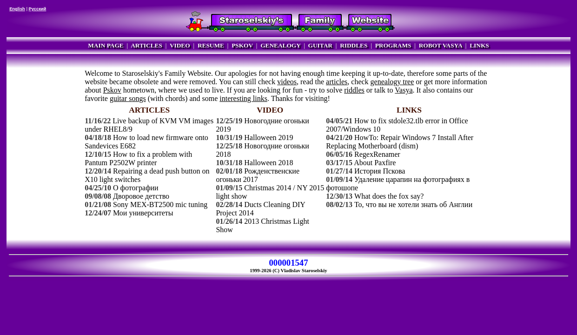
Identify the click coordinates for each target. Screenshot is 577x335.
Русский (37, 9)
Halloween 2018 (268, 163)
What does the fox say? (389, 196)
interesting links (243, 98)
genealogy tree (392, 82)
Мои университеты (143, 213)
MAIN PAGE (105, 45)
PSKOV (242, 45)
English (17, 9)
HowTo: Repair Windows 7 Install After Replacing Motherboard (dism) (399, 142)
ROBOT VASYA (440, 45)
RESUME (211, 45)
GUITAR (320, 45)
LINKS (479, 45)
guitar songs (128, 98)
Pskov (112, 90)
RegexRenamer (377, 154)
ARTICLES (146, 45)
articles (336, 82)
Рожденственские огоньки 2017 (257, 175)
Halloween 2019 (268, 137)
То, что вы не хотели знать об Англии (413, 204)
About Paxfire (375, 163)
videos (287, 82)
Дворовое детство (141, 196)
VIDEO (180, 45)
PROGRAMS (393, 45)
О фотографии (136, 188)
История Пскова (379, 171)
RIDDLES (353, 45)
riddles (354, 90)
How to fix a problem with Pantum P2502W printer (138, 158)
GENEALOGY (280, 45)
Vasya (403, 90)
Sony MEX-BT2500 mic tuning (160, 204)
